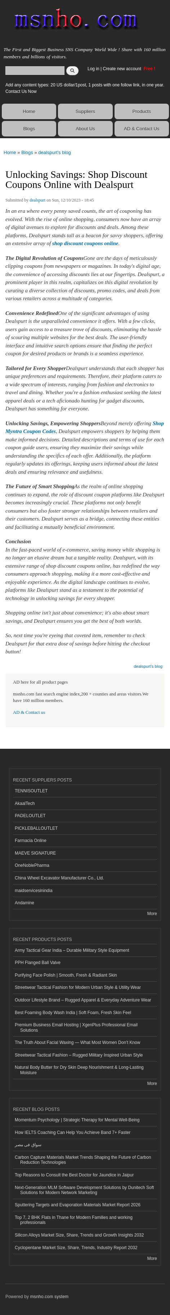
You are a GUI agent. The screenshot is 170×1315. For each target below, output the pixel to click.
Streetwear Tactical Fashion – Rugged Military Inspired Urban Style (79, 1055)
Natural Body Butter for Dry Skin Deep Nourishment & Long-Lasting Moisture (79, 1070)
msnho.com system (49, 1296)
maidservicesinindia (34, 890)
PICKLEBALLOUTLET (36, 828)
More (152, 913)
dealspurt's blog (54, 152)
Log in (93, 68)
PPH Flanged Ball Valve (38, 962)
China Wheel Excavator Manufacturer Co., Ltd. (59, 878)
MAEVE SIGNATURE (35, 853)
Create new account (122, 68)
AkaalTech (25, 803)
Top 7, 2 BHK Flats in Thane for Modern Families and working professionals (74, 1220)
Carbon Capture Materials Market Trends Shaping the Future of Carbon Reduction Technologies (83, 1160)
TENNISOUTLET (31, 790)
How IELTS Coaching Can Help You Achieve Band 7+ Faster (72, 1132)
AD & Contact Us (141, 128)
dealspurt (37, 200)
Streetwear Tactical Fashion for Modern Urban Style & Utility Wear (78, 987)
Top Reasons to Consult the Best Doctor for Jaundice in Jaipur (74, 1174)
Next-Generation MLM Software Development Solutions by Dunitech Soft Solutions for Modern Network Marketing (84, 1190)
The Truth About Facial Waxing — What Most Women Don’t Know (77, 1042)
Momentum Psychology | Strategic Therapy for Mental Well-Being (77, 1119)
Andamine (24, 902)
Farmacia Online (30, 840)
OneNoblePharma (32, 865)
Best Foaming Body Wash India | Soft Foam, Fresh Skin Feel (73, 1012)
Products (142, 111)
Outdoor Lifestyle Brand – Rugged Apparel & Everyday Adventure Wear (83, 1000)
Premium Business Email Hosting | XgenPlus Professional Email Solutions (76, 1027)
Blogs (29, 128)
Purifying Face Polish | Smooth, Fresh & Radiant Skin (66, 975)
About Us (85, 128)
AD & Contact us (29, 712)
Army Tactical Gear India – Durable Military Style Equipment (72, 950)
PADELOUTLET (30, 815)
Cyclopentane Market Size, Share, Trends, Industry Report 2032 (76, 1247)
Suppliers (85, 111)
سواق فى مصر (28, 1144)
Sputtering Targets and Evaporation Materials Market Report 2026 (77, 1204)
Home (29, 111)
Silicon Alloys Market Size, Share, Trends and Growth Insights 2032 (79, 1235)
